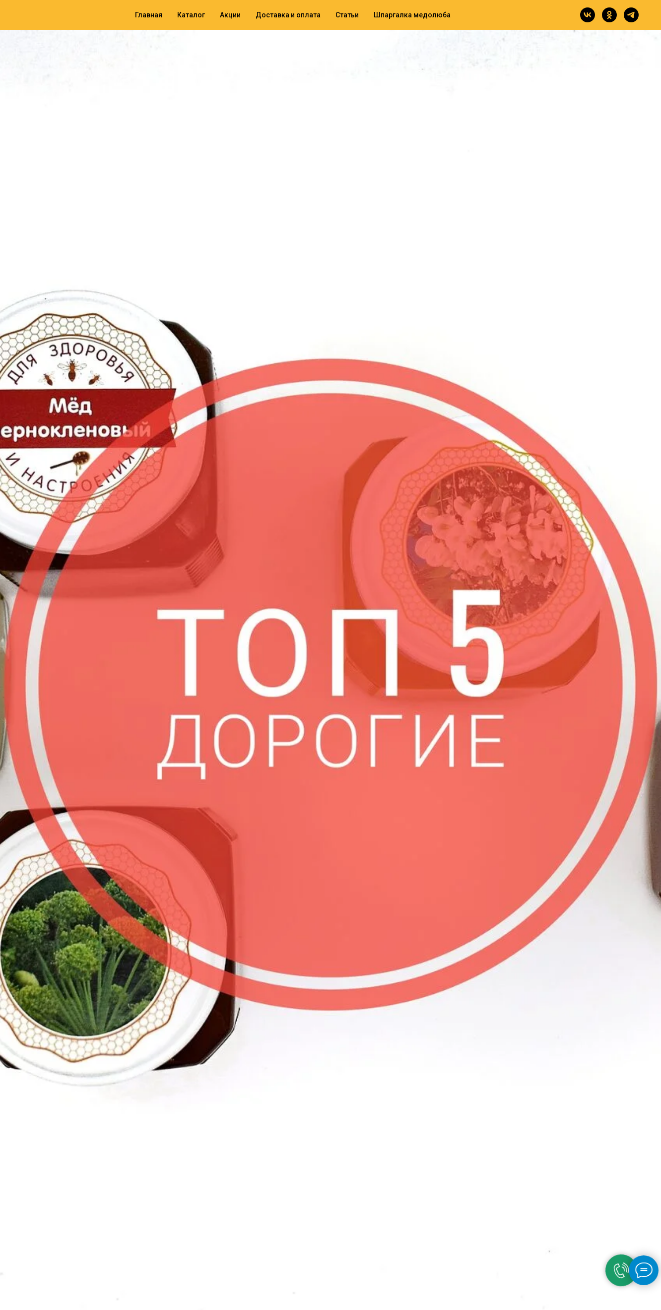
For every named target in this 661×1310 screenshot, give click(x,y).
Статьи (347, 15)
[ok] (609, 14)
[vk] (587, 14)
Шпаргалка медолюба (412, 15)
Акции (230, 15)
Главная (148, 15)
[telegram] (631, 14)
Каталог (191, 15)
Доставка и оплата (288, 15)
